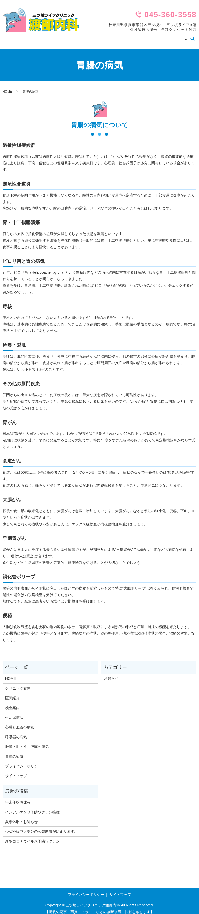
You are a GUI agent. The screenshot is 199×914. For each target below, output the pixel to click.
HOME (90, 36)
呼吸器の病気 (16, 732)
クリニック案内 (112, 36)
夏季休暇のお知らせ (21, 817)
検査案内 (154, 36)
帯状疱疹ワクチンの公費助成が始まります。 (41, 826)
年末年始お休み (18, 797)
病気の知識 (174, 36)
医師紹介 (136, 36)
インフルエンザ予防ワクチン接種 (32, 807)
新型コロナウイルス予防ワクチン (32, 836)
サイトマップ (16, 771)
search (192, 37)
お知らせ (111, 673)
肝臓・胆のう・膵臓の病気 (27, 742)
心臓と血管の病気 (19, 722)
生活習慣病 (14, 712)
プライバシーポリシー (23, 761)
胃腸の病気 (14, 751)
